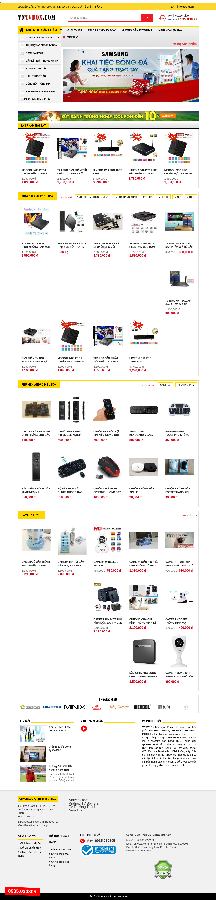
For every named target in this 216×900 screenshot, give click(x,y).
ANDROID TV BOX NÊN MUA (92, 197)
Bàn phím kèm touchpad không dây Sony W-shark (178, 435)
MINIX (178, 197)
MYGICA (147, 197)
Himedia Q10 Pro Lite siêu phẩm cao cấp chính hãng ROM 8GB (143, 173)
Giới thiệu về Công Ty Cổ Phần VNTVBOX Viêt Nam (60, 750)
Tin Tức (72, 37)
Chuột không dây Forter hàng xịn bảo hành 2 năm (177, 492)
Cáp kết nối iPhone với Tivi (39, 61)
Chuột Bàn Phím (185, 385)
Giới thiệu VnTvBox (30, 843)
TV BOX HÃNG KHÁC (125, 197)
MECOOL (163, 197)
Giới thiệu (74, 30)
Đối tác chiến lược (29, 847)
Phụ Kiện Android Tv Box (39, 45)
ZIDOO (191, 197)
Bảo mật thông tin (60, 849)
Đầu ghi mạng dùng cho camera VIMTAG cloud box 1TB (143, 676)
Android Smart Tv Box (39, 38)
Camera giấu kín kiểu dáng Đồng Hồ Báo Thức (143, 565)
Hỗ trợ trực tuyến (183, 6)
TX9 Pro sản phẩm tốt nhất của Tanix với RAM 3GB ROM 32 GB (72, 173)
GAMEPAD (165, 385)
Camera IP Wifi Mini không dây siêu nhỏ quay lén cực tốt (179, 565)
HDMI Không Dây (33, 69)
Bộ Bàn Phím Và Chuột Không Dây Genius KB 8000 (70, 492)
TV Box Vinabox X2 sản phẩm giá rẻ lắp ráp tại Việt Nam (178, 247)
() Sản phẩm (184, 44)
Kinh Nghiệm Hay (170, 30)
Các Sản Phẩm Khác (39, 99)
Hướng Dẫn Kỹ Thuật (137, 30)
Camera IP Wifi (32, 53)
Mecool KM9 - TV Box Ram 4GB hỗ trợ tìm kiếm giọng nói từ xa (72, 247)
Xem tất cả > (66, 197)
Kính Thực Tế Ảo (33, 76)
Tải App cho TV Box (102, 30)
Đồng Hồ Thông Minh (36, 84)
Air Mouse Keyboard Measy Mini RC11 (141, 435)
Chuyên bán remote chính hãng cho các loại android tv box (36, 435)
